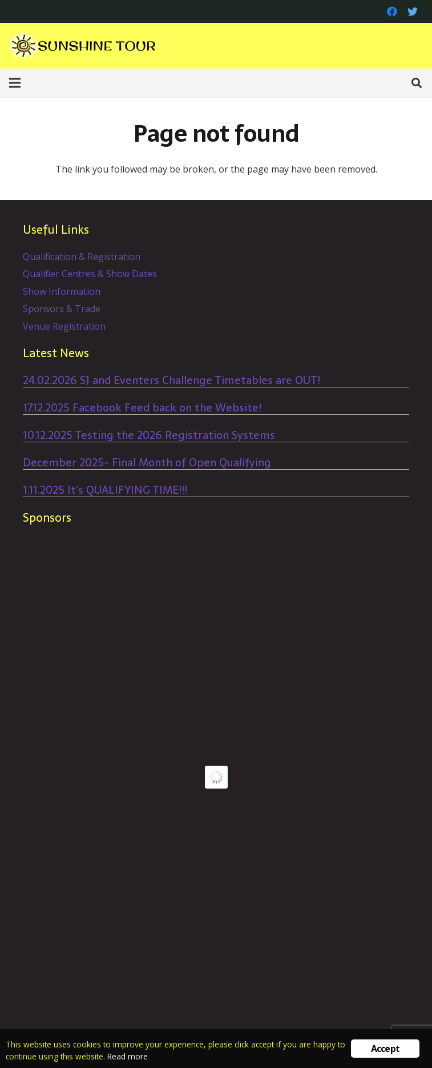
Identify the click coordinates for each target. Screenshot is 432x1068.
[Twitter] (412, 11)
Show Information (61, 291)
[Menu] (15, 83)
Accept (385, 1048)
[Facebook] (392, 11)
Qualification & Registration (81, 256)
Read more (127, 1056)
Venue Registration (64, 326)
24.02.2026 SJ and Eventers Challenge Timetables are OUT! (171, 380)
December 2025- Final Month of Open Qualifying (147, 462)
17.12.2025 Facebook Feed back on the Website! (142, 408)
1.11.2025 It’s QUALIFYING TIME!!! (105, 490)
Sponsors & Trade (61, 308)
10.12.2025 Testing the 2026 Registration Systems (149, 435)
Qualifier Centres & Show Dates (90, 273)
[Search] (416, 83)
